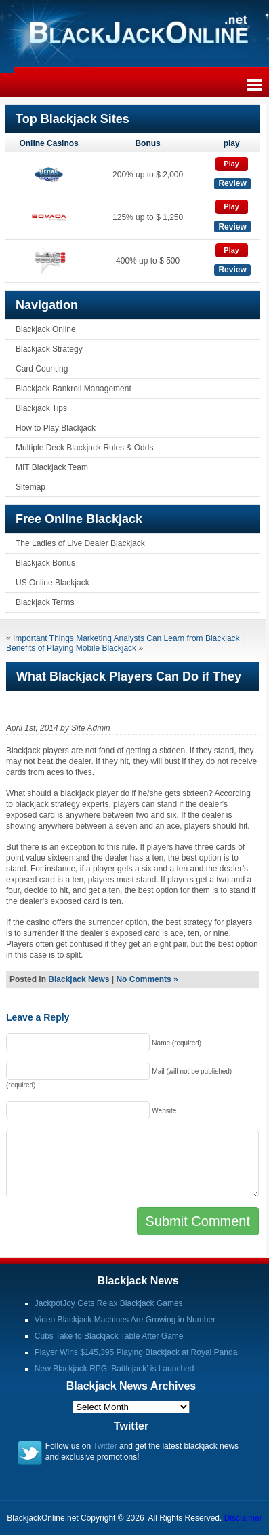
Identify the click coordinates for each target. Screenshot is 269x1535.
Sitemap (30, 487)
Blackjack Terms (45, 602)
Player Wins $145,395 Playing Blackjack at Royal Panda (136, 1352)
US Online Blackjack (52, 583)
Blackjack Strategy (49, 349)
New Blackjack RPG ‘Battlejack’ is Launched (114, 1368)
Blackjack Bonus (45, 563)
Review (232, 183)
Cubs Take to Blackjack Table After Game (109, 1336)
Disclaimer (243, 1518)
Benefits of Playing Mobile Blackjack (71, 648)
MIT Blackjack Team (52, 467)
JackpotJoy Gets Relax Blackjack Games (109, 1303)
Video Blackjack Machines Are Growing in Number (125, 1319)
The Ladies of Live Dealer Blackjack (80, 543)
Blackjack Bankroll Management (73, 388)
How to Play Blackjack (56, 428)
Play (231, 164)
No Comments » (147, 979)
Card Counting (42, 369)
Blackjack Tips (41, 408)
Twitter (105, 1446)
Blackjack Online (46, 329)
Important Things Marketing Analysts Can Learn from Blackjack (126, 638)
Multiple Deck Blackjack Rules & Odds (84, 447)
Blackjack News (78, 979)
